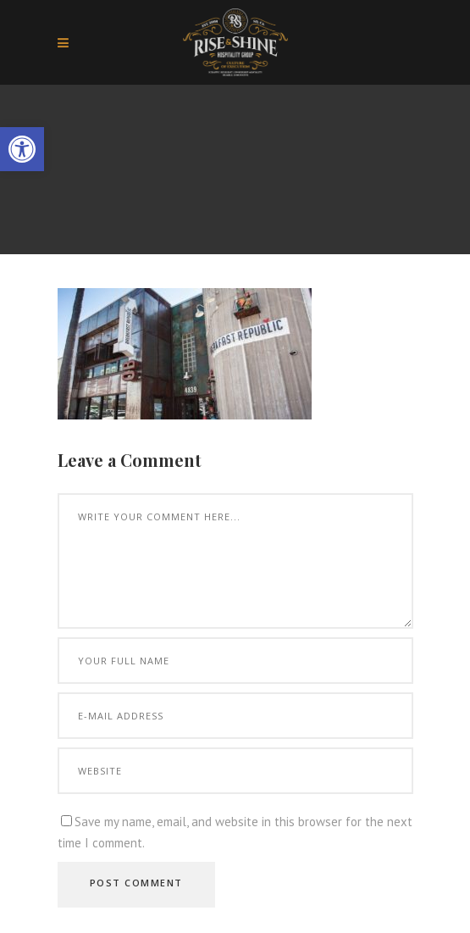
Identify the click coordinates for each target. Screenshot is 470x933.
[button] (22, 149)
